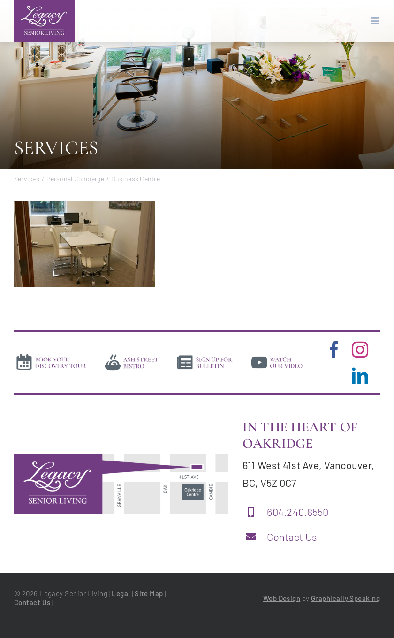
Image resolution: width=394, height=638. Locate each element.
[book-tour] (51, 356)
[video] (277, 356)
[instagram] (360, 349)
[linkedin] (360, 375)
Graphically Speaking (345, 598)
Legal (121, 593)
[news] (205, 356)
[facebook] (334, 349)
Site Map (149, 593)
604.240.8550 (297, 512)
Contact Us (292, 536)
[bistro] (131, 356)
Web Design (282, 598)
